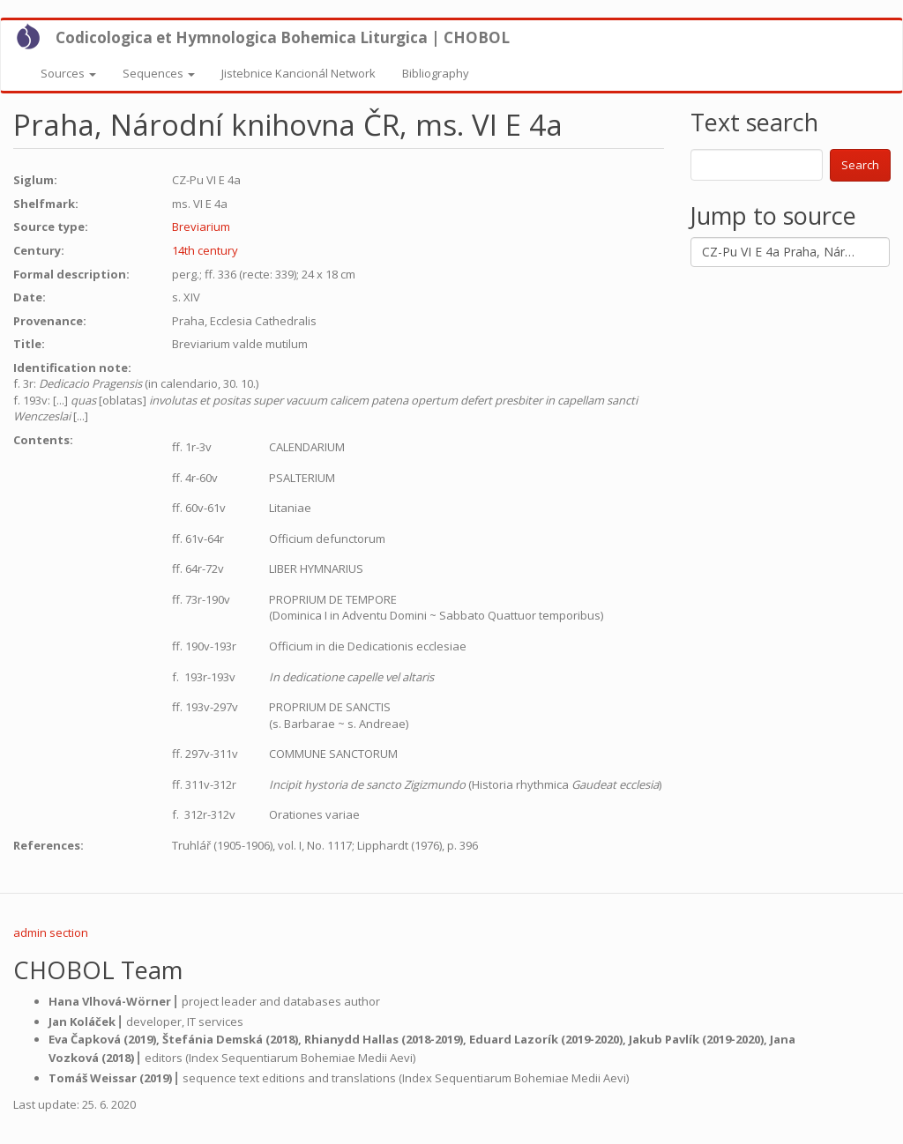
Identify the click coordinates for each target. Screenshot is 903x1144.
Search (860, 165)
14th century (205, 250)
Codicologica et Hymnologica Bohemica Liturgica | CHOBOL (283, 37)
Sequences (159, 73)
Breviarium (201, 226)
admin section (50, 932)
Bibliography (435, 73)
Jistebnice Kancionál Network (298, 73)
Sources (68, 73)
